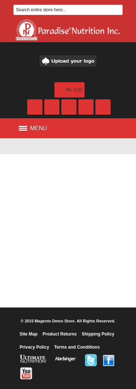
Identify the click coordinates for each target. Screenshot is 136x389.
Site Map (28, 334)
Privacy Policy (34, 347)
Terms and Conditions (77, 347)
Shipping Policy (98, 334)
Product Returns (59, 334)
